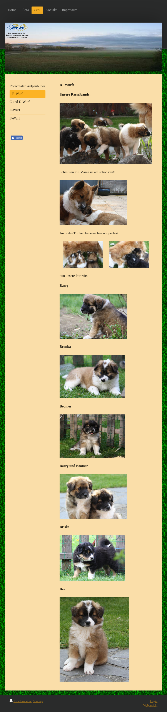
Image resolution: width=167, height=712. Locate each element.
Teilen (17, 137)
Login (153, 701)
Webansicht (150, 705)
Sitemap (38, 701)
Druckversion (21, 701)
